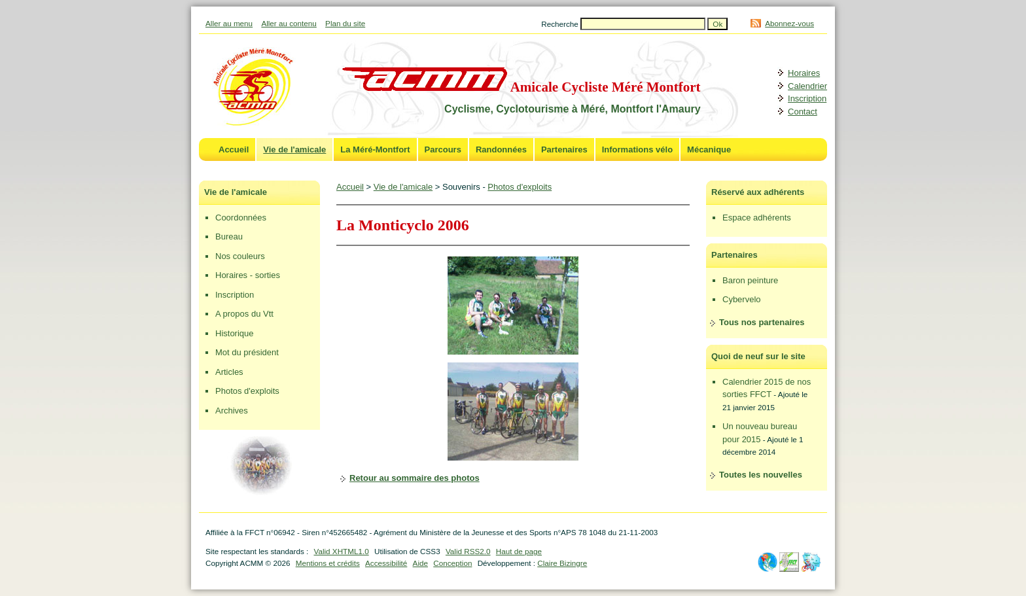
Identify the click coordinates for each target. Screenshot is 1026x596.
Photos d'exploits (247, 391)
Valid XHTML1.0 (340, 551)
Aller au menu (229, 23)
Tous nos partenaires (762, 322)
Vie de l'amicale (294, 149)
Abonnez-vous (789, 23)
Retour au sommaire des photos (414, 478)
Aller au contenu (288, 23)
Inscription (807, 98)
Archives (231, 410)
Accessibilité (386, 563)
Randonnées (501, 149)
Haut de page (519, 551)
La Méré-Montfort (375, 149)
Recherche (560, 24)
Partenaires (564, 149)
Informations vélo (637, 149)
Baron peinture (750, 280)
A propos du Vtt (244, 314)
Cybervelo (741, 299)
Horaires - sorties (247, 275)
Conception (452, 563)
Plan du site (345, 23)
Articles (229, 372)
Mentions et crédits (328, 563)
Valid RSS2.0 (468, 551)
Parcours (443, 149)
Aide (420, 563)
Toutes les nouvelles (760, 475)
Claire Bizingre (562, 563)
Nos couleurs (240, 256)
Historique (234, 333)
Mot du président (247, 352)
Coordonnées (240, 217)
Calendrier (807, 86)
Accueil (234, 149)
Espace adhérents (756, 217)
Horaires (804, 73)
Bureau (229, 236)
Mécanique (709, 149)
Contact (802, 111)
